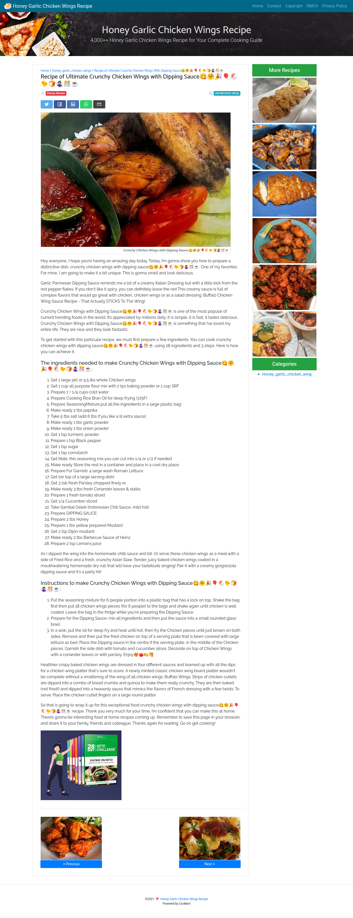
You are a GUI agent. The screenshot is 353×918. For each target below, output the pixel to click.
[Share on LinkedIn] (73, 104)
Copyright (293, 6)
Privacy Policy (334, 6)
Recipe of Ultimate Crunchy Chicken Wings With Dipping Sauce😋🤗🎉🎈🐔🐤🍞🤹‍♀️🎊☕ (158, 70)
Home (257, 6)
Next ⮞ (210, 864)
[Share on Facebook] (60, 104)
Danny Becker (56, 93)
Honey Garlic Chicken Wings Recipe (48, 6)
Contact (274, 6)
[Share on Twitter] (47, 104)
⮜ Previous (71, 864)
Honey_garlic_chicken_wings (71, 70)
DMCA (312, 6)
